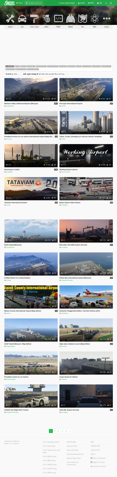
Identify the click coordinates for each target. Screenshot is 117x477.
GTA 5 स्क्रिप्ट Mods (49, 460)
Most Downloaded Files (75, 454)
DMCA (93, 454)
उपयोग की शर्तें (95, 450)
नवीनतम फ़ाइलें (71, 442)
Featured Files (72, 446)
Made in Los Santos (11, 443)
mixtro (64, 106)
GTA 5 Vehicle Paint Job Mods (51, 451)
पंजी (99, 3)
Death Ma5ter (11, 379)
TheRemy (65, 313)
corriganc (65, 247)
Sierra (8, 313)
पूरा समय (12, 74)
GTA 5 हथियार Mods (50, 456)
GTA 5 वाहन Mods (49, 446)
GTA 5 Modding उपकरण (51, 442)
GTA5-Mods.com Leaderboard (73, 463)
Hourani (9, 139)
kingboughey (10, 346)
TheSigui (65, 205)
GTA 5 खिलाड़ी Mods (50, 465)
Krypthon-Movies (67, 280)
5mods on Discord (98, 466)
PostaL (8, 280)
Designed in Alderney (12, 441)
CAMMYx (9, 172)
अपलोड (81, 3)
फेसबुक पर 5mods (98, 462)
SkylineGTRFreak (12, 412)
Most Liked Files (72, 450)
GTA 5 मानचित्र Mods (50, 469)
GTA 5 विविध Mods (49, 473)
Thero (64, 139)
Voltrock (64, 379)
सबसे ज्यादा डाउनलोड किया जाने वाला (44, 74)
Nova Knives (66, 172)
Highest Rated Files (74, 458)
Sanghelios (10, 106)
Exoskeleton (10, 247)
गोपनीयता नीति (95, 446)
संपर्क (92, 442)
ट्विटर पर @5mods (98, 458)
